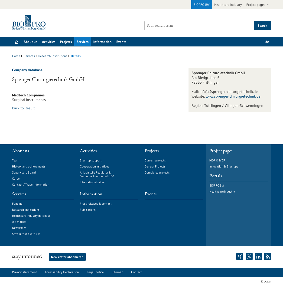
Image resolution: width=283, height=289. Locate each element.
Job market (19, 221)
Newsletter (19, 228)
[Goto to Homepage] (30, 22)
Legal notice (95, 272)
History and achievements (29, 166)
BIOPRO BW (202, 5)
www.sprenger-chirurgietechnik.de (233, 96)
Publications (88, 209)
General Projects (155, 166)
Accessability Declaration (62, 272)
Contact (136, 272)
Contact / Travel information (30, 184)
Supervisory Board (24, 172)
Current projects (155, 160)
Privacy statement (24, 272)
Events (121, 41)
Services (83, 41)
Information (102, 41)
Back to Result (23, 108)
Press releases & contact (96, 203)
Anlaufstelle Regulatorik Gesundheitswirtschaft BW (97, 174)
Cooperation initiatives (94, 166)
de (267, 41)
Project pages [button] (256, 5)
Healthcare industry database (31, 215)
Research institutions (52, 56)
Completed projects (157, 172)
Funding (17, 203)
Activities (48, 41)
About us (30, 41)
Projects (66, 41)
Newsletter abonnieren (67, 257)
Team (15, 160)
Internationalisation (92, 182)
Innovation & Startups (223, 166)
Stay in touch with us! (26, 234)
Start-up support (91, 160)
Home (16, 56)
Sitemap (117, 272)
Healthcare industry (228, 5)
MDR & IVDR (217, 160)
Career (16, 178)
